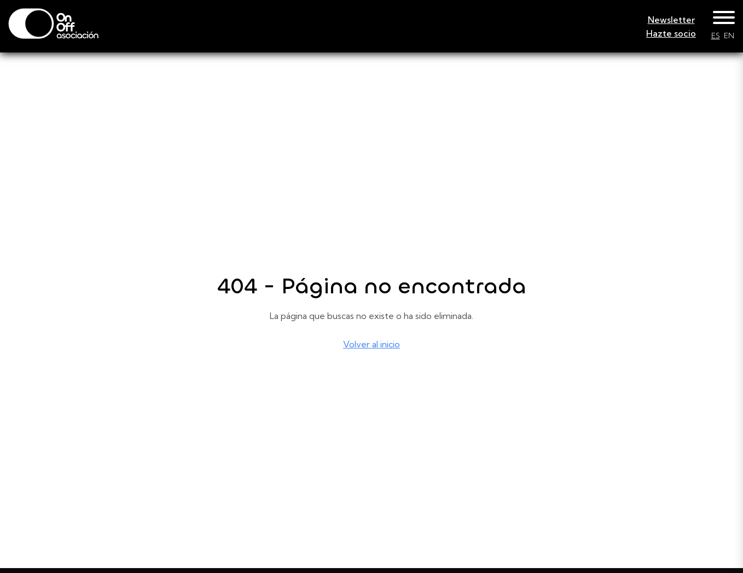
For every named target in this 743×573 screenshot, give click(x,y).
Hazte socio (671, 33)
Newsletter (671, 19)
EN (729, 35)
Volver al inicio (371, 344)
